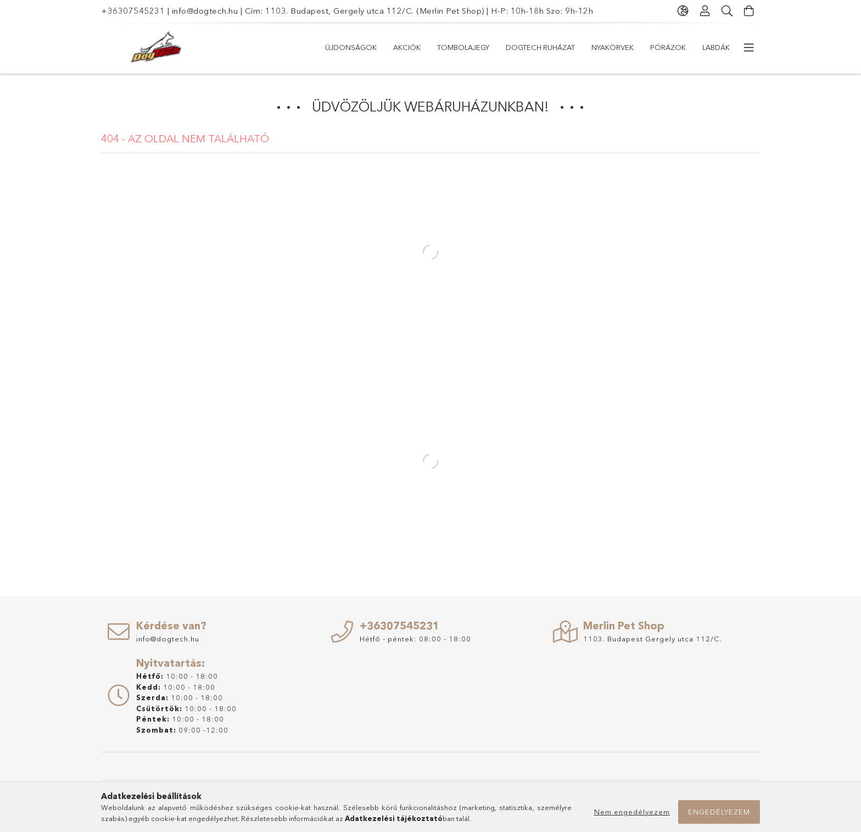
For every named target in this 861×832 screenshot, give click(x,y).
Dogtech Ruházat (540, 47)
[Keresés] (727, 11)
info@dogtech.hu (205, 10)
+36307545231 (133, 10)
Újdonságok (351, 47)
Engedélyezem (719, 811)
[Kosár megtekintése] (749, 11)
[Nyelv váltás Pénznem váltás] (683, 11)
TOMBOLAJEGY (463, 47)
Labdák (716, 47)
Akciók (407, 47)
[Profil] (705, 11)
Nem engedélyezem (632, 811)
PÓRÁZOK (668, 47)
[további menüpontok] (749, 48)
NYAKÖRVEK (612, 47)
